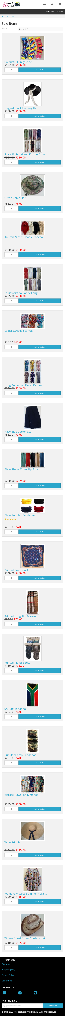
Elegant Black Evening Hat (21, 108)
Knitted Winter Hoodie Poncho (23, 237)
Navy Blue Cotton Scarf (19, 431)
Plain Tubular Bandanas (19, 515)
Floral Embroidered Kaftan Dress (25, 154)
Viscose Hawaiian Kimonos (21, 795)
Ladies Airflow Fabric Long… (22, 293)
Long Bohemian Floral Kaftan (23, 385)
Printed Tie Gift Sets (17, 662)
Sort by (4, 28)
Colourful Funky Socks (18, 62)
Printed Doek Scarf (16, 570)
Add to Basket (39, 70)
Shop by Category (54, 12)
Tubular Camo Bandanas (20, 755)
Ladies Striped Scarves (18, 330)
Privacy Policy (8, 975)
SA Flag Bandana (15, 709)
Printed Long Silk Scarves (20, 616)
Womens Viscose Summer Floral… (25, 893)
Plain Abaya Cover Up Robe (21, 469)
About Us (6, 964)
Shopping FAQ (8, 969)
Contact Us (7, 980)
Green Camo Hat (15, 198)
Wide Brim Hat (13, 842)
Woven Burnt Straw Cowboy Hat (24, 938)
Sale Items (10, 16)
